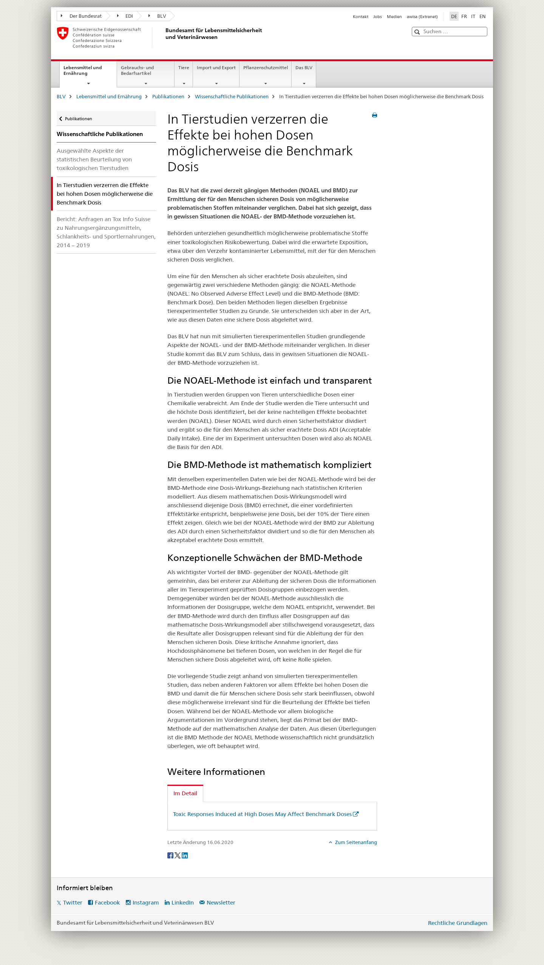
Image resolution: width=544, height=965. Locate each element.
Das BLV (303, 67)
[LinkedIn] (185, 855)
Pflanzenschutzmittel (265, 67)
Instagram (146, 902)
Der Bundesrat (81, 15)
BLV (157, 15)
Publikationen (168, 96)
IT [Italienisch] (473, 16)
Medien (394, 16)
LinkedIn (183, 902)
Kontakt (360, 16)
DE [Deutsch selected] (454, 16)
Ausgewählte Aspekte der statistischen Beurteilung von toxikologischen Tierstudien (94, 159)
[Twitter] (178, 855)
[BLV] (164, 37)
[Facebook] (171, 855)
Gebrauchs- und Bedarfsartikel (137, 70)
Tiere (183, 67)
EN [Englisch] (482, 16)
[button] (418, 32)
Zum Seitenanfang (355, 842)
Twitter (72, 902)
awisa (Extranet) (422, 16)
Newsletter (221, 902)
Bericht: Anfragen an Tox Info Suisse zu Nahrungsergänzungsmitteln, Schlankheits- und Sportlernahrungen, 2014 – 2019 (106, 232)
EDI (125, 15)
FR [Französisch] (464, 16)
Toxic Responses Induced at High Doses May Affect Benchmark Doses (262, 814)
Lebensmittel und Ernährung (83, 73)
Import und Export (216, 67)
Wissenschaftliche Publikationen (232, 96)
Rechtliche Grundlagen (457, 922)
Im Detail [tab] (185, 793)
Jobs (377, 16)
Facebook (107, 902)
